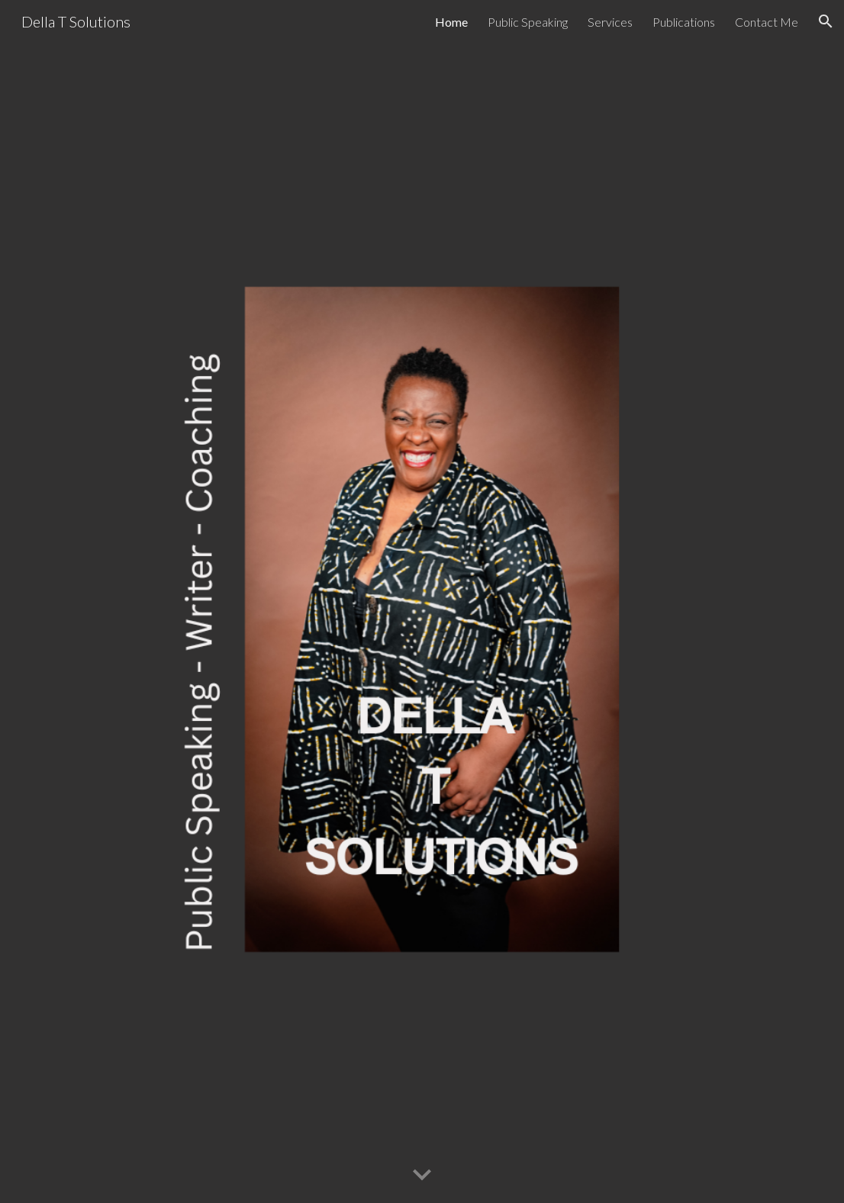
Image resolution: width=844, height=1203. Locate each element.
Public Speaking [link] (528, 21)
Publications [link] (683, 21)
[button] (825, 21)
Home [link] (451, 21)
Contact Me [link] (766, 21)
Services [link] (610, 21)
